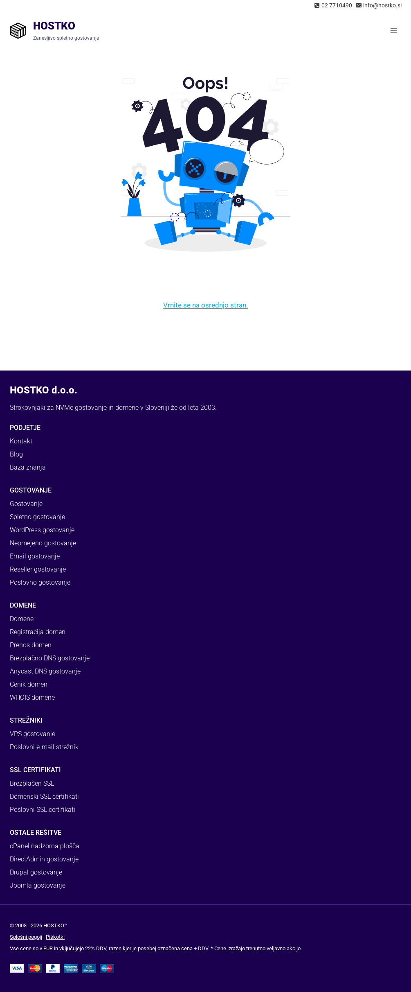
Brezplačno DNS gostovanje (50, 658)
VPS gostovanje (32, 734)
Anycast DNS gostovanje (45, 671)
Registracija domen (37, 632)
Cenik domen (28, 684)
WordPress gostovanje (42, 530)
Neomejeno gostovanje (43, 543)
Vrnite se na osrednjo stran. (205, 305)
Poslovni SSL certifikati (42, 809)
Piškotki (55, 937)
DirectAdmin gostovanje (44, 859)
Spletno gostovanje (37, 517)
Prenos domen (31, 645)
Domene (22, 619)
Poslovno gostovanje (40, 582)
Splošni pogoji (26, 937)
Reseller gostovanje (38, 569)
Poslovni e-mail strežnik (44, 747)
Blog (16, 454)
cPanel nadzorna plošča (44, 846)
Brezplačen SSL (32, 783)
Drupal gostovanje (36, 872)
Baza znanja (28, 467)
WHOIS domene (32, 697)
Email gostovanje (35, 556)
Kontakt (21, 441)
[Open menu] (393, 30)
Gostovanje (26, 504)
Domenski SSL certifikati (44, 796)
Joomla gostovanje (37, 885)
